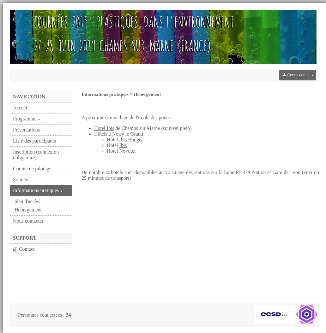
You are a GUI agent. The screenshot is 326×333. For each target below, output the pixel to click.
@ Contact (24, 249)
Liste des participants (34, 140)
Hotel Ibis (104, 128)
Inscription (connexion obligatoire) (36, 154)
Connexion (293, 75)
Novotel (127, 151)
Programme (26, 118)
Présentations (26, 129)
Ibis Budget (130, 139)
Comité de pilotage (32, 168)
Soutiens (21, 179)
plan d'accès (27, 201)
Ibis (123, 145)
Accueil (21, 107)
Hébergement (28, 209)
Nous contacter (28, 221)
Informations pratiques (38, 190)
